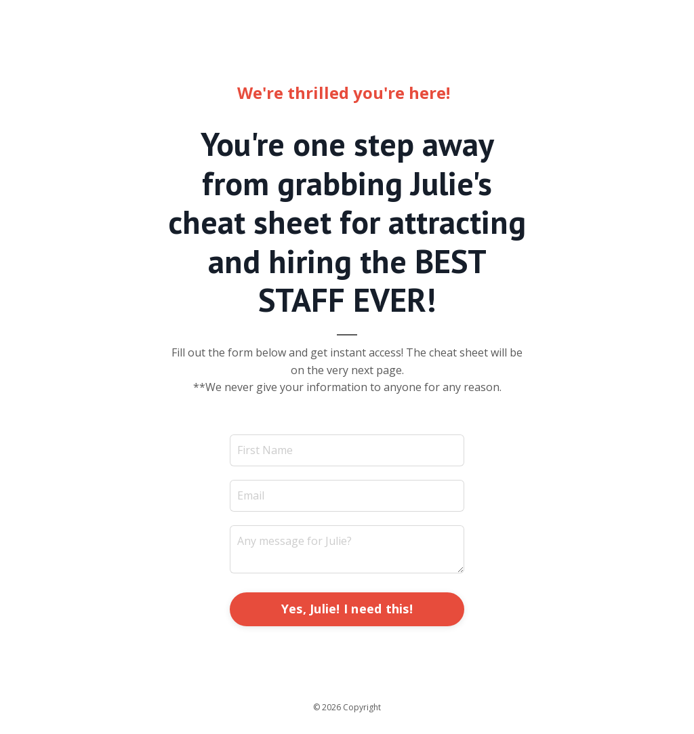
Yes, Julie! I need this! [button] (347, 608)
